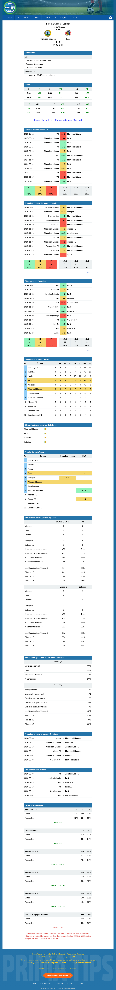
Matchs (8, 18)
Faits (36, 18)
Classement (23, 18)
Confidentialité (45, 983)
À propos (69, 983)
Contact (80, 983)
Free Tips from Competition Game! (58, 120)
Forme (47, 18)
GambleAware (44, 969)
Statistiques (61, 18)
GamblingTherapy (59, 969)
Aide (35, 983)
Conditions (59, 983)
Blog (75, 18)
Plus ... (89, 272)
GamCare (73, 969)
